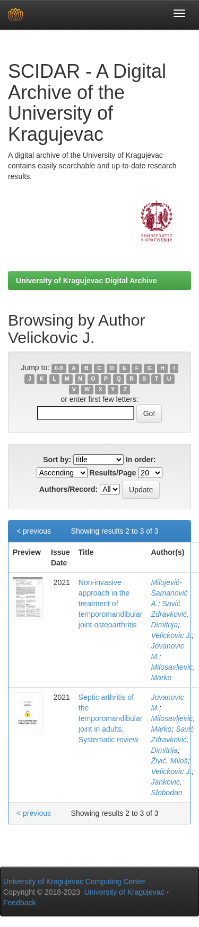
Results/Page (113, 473)
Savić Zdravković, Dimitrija (170, 614)
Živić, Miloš (169, 761)
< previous (33, 531)
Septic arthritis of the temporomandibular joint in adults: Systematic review (111, 718)
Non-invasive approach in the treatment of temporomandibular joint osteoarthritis (111, 603)
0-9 (59, 368)
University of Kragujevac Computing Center (74, 881)
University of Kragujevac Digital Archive (86, 280)
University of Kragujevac (124, 892)
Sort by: (57, 459)
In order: (141, 459)
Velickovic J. (171, 635)
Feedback (19, 902)
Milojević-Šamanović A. (169, 593)
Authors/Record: (68, 489)
